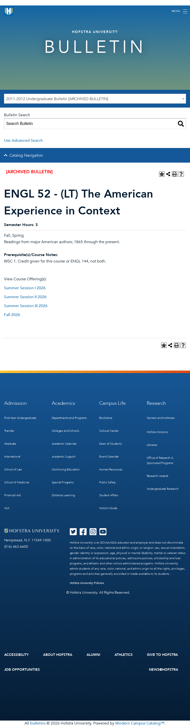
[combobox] (95, 99)
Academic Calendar (64, 444)
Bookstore (105, 418)
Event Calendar (109, 457)
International (12, 457)
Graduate (10, 444)
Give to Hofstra (162, 654)
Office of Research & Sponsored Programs (160, 460)
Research (156, 403)
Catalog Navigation (26, 155)
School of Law (13, 469)
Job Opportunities (22, 669)
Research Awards (157, 476)
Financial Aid (12, 495)
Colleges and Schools (65, 431)
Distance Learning (63, 495)
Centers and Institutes (161, 418)
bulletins (38, 723)
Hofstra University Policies (87, 583)
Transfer (9, 431)
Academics (63, 403)
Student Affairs (108, 495)
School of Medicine (16, 482)
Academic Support (63, 457)
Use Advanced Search (23, 140)
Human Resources (110, 469)
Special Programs (63, 482)
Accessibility (16, 654)
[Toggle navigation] (179, 11)
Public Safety (107, 482)
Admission (15, 403)
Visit (6, 508)
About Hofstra (57, 654)
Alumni (93, 654)
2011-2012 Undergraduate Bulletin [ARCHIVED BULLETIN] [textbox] (57, 99)
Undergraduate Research (163, 489)
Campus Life (112, 403)
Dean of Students (110, 444)
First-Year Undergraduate (20, 418)
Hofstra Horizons (157, 432)
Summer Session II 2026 (25, 297)
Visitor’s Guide (108, 508)
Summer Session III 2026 (26, 306)
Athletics (124, 654)
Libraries (152, 445)
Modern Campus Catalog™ (140, 723)
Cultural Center (109, 431)
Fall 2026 (12, 315)
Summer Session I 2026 (25, 288)
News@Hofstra (163, 669)
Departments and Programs (69, 418)
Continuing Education (66, 469)
